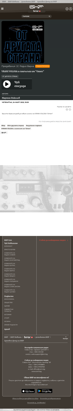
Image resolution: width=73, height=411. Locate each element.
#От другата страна (15, 125)
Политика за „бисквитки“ (36, 403)
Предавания (8, 66)
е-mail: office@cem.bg (36, 369)
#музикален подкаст (34, 125)
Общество (8, 302)
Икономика (9, 299)
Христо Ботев (9, 249)
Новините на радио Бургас (9, 264)
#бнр (3, 125)
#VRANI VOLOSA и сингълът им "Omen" (16, 128)
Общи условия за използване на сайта (25, 398)
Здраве (7, 306)
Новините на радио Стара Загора (12, 285)
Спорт (6, 318)
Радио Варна (27, 66)
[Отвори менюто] (2, 8)
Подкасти (8, 296)
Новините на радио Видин (9, 275)
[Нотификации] (67, 8)
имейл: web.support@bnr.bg (36, 354)
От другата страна (9, 76)
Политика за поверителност (50, 398)
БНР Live (8, 240)
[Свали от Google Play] (44, 391)
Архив (7, 329)
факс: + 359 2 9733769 (36, 367)
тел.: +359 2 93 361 (36, 352)
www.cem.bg (37, 371)
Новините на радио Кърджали (11, 280)
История (7, 314)
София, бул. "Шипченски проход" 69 (36, 362)
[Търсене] (49, 16)
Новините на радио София (9, 254)
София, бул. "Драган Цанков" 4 (36, 350)
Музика (7, 321)
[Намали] (70, 109)
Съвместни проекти (8, 310)
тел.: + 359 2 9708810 (36, 364)
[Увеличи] (67, 109)
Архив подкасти (11, 325)
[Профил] (70, 8)
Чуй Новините (11, 243)
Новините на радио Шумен (9, 291)
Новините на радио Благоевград (12, 259)
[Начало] (36, 6)
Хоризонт (8, 246)
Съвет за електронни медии (53, 240)
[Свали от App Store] (28, 391)
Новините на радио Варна (9, 270)
